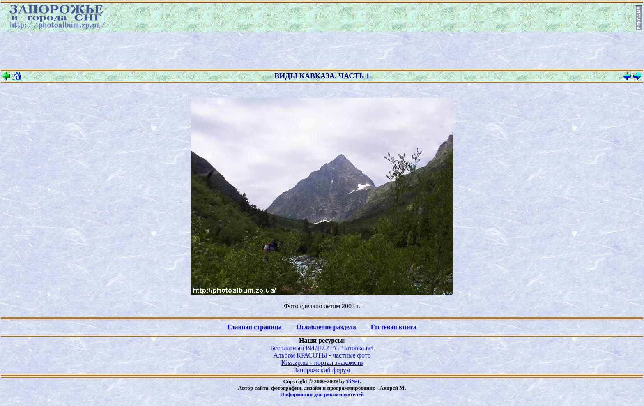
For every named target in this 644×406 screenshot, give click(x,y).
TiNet (352, 381)
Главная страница (255, 326)
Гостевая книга (393, 326)
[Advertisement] (322, 50)
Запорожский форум (322, 370)
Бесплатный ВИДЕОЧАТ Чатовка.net (322, 347)
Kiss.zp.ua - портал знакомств (322, 362)
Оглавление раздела (326, 326)
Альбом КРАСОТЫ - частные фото (322, 355)
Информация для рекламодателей (322, 394)
